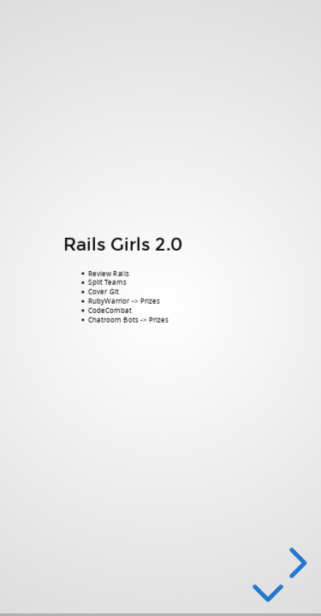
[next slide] (295, 563)
